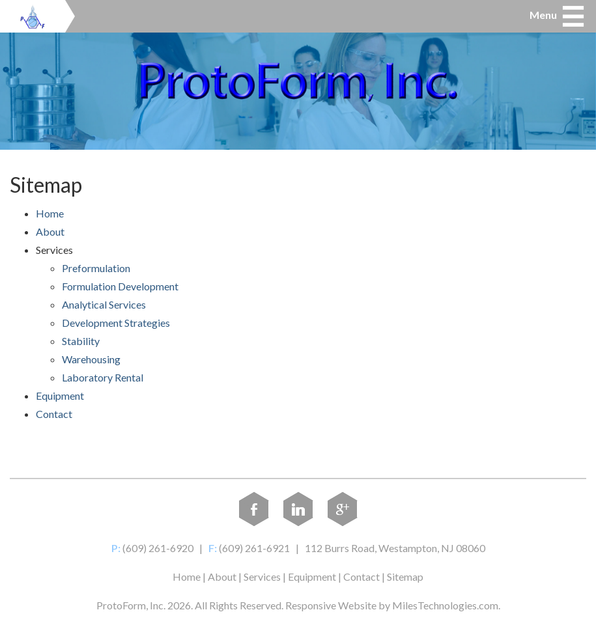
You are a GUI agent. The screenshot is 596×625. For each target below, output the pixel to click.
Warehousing (91, 359)
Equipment (60, 395)
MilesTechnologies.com (445, 605)
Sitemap (405, 576)
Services (262, 576)
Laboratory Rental (102, 377)
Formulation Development (120, 286)
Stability (81, 341)
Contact (54, 414)
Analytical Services (104, 304)
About (50, 231)
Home (50, 213)
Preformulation (96, 268)
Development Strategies (116, 322)
